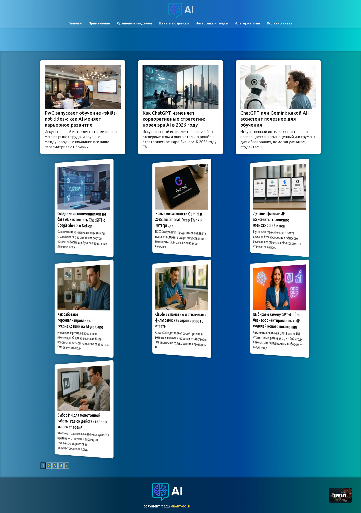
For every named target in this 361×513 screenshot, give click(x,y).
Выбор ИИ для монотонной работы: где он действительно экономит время (82, 421)
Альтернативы (247, 23)
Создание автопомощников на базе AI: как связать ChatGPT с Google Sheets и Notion (82, 219)
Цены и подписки (174, 23)
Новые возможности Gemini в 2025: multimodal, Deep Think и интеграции (180, 219)
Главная (75, 23)
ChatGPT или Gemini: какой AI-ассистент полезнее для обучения (274, 119)
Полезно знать (279, 23)
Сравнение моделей (134, 23)
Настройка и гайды (212, 23)
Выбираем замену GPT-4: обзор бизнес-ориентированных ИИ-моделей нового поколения (278, 320)
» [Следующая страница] (67, 465)
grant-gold (180, 506)
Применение (99, 23)
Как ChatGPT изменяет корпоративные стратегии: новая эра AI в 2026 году (174, 119)
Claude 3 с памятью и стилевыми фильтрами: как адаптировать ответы (180, 319)
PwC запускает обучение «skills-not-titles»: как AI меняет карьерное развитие (81, 119)
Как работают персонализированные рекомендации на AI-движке (82, 320)
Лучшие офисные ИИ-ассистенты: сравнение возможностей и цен (276, 219)
